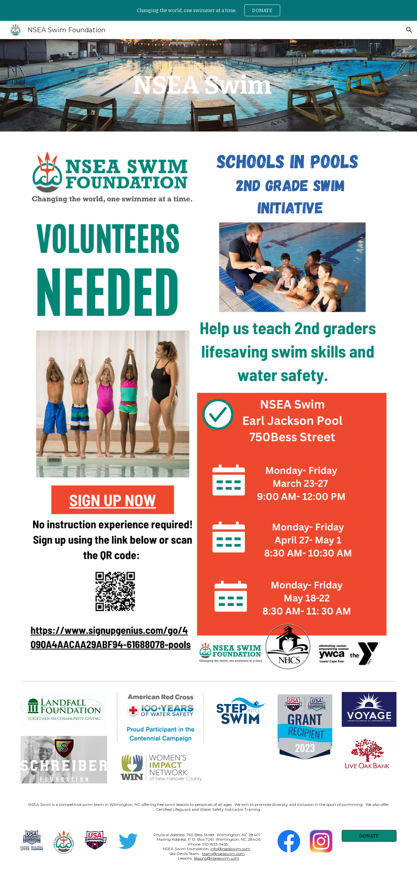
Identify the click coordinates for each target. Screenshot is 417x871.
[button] (409, 30)
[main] (208, 85)
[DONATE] (369, 835)
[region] (208, 10)
